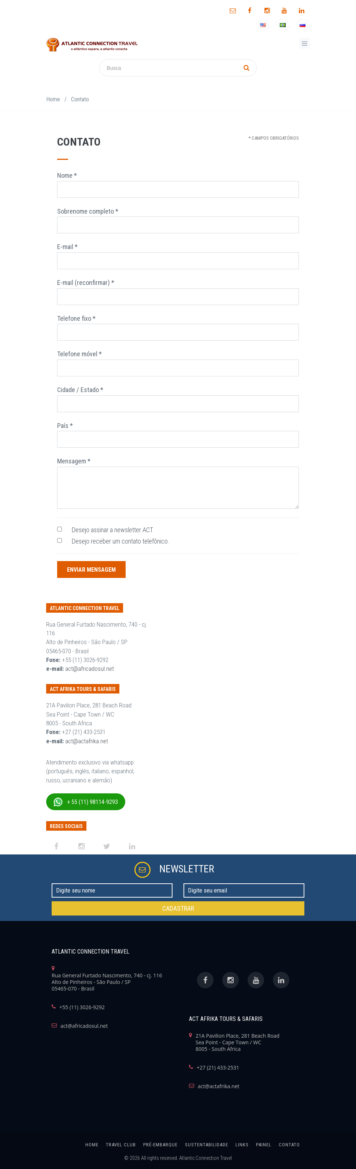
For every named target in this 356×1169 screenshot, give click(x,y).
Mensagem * (73, 461)
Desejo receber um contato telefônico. (120, 541)
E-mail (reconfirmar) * (85, 282)
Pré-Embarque (160, 1144)
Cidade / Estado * (80, 390)
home (92, 1144)
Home (53, 99)
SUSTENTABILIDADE (206, 1144)
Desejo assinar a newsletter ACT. (113, 530)
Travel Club (121, 1144)
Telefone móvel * (79, 354)
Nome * (67, 175)
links (242, 1144)
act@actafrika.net (86, 741)
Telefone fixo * (76, 318)
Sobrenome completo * (87, 211)
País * (65, 425)
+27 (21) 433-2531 (218, 1067)
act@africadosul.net (89, 668)
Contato (289, 1144)
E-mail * (67, 247)
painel (263, 1144)
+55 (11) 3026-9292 (82, 1007)
